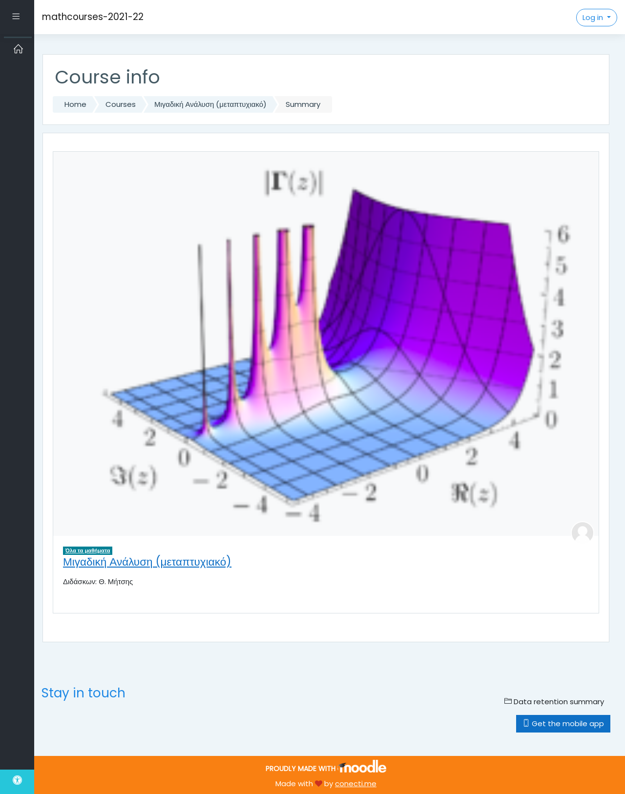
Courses (120, 104)
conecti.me (355, 783)
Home (75, 104)
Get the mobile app (563, 723)
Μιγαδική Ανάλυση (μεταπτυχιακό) (210, 104)
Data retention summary (554, 701)
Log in (594, 17)
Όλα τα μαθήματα (87, 550)
